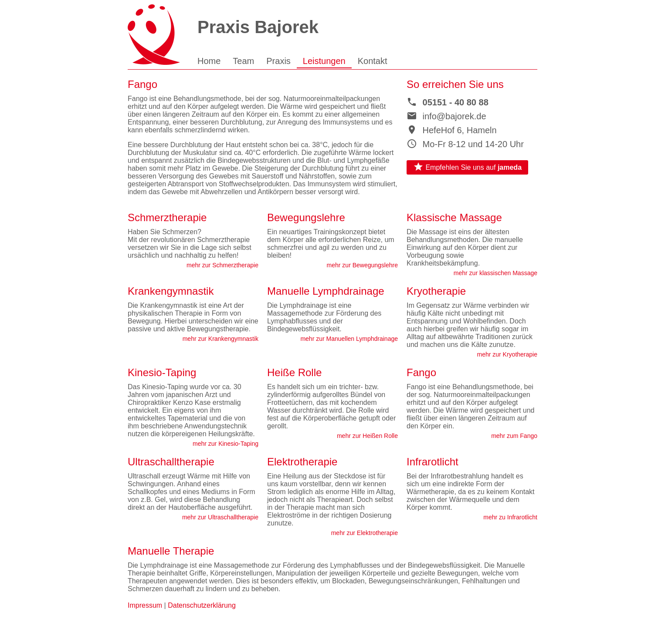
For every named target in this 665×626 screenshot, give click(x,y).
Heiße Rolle (294, 372)
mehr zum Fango (514, 435)
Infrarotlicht (432, 462)
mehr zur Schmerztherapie (222, 265)
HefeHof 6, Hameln (452, 130)
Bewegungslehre (306, 217)
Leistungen (324, 61)
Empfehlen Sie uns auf (467, 167)
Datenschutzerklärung (202, 605)
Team (243, 61)
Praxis (278, 61)
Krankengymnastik (171, 291)
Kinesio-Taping (162, 372)
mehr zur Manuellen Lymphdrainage (349, 338)
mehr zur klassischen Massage (495, 272)
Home (209, 61)
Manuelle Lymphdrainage (325, 291)
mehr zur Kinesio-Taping (225, 443)
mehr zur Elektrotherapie (364, 532)
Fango (421, 372)
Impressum (145, 605)
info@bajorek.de (446, 116)
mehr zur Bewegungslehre (362, 265)
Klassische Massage (454, 217)
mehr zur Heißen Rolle (367, 435)
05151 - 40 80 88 (448, 102)
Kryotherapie (436, 291)
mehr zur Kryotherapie (507, 354)
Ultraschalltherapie (171, 462)
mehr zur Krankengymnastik (220, 338)
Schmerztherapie (167, 217)
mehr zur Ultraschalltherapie (220, 517)
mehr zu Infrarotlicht (510, 517)
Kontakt (372, 61)
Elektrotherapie (302, 462)
